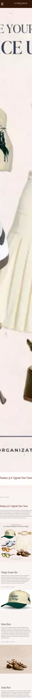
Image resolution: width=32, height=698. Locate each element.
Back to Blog (4, 497)
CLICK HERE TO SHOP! (8, 587)
